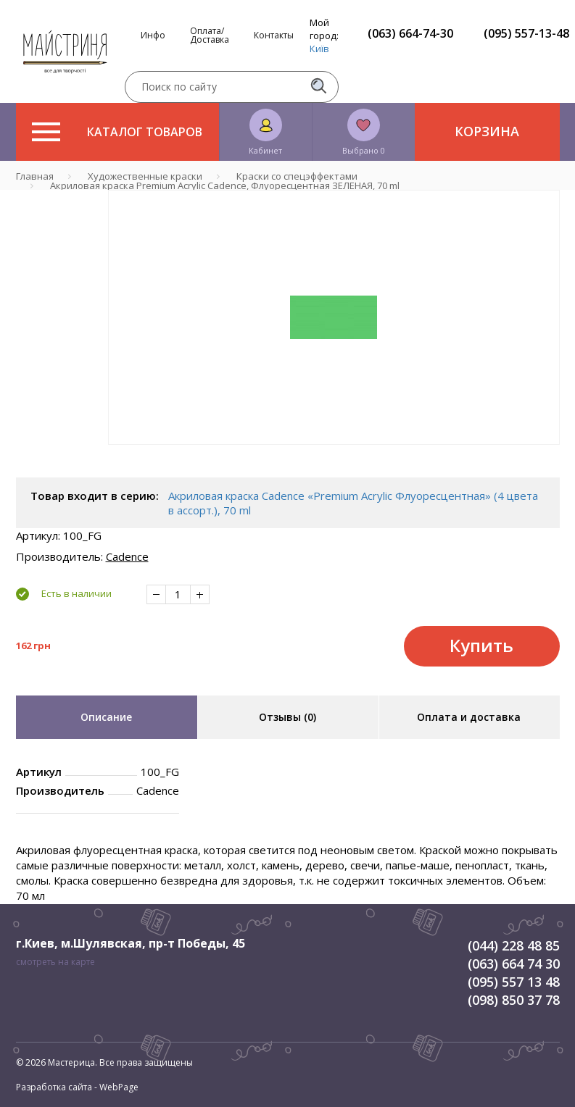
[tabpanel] (334, 317)
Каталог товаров (117, 131)
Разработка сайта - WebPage (77, 1087)
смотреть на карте (55, 962)
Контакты (274, 35)
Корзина (487, 131)
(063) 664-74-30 (410, 33)
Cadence (127, 556)
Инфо (153, 35)
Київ (319, 48)
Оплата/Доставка (209, 35)
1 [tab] (333, 455)
